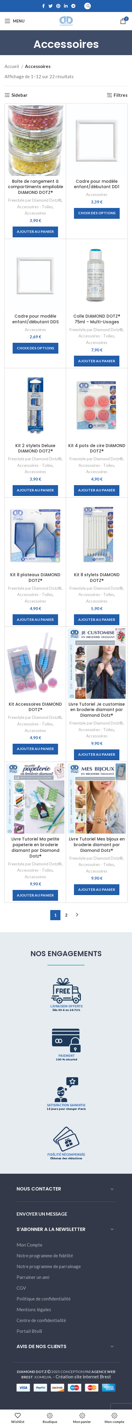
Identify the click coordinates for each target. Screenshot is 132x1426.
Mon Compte (29, 1244)
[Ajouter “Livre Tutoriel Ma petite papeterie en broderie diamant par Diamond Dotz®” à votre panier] (35, 895)
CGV (21, 1288)
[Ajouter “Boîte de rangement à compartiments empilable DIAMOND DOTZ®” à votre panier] (35, 232)
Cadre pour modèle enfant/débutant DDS (35, 319)
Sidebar (19, 95)
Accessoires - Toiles (35, 206)
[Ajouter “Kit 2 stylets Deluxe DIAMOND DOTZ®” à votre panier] (35, 490)
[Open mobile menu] (15, 21)
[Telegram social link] (73, 6)
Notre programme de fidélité (45, 1255)
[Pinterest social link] (58, 6)
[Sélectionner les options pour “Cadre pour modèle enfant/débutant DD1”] (97, 213)
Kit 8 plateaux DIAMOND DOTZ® (35, 577)
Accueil (12, 66)
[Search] (87, 6)
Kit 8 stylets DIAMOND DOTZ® (97, 577)
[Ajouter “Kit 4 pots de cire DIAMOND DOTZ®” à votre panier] (96, 490)
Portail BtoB (29, 1331)
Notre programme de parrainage (49, 1266)
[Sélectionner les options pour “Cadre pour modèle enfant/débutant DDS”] (35, 348)
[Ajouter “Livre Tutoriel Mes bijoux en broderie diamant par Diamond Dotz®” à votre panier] (96, 889)
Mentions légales (34, 1309)
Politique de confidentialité (44, 1298)
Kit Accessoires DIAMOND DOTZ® (35, 707)
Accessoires (35, 213)
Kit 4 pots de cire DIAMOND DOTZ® (96, 448)
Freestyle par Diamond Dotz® (35, 200)
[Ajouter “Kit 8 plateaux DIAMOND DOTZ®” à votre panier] (35, 619)
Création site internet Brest (83, 1376)
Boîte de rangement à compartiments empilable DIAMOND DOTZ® (35, 187)
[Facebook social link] (43, 6)
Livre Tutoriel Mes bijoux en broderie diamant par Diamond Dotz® (97, 844)
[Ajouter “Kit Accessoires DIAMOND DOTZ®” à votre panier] (35, 749)
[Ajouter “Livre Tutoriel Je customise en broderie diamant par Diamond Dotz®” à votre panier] (96, 754)
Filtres (120, 95)
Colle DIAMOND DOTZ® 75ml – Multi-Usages (96, 319)
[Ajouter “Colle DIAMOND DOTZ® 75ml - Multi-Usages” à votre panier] (96, 361)
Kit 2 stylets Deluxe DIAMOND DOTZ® (35, 448)
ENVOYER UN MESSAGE (42, 1214)
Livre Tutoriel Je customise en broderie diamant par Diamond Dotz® (97, 710)
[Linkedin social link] (65, 6)
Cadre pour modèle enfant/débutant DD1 (96, 184)
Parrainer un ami (33, 1277)
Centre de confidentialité (41, 1320)
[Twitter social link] (50, 6)
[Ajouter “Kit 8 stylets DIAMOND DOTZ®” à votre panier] (96, 619)
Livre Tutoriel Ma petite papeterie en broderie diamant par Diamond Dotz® (35, 847)
